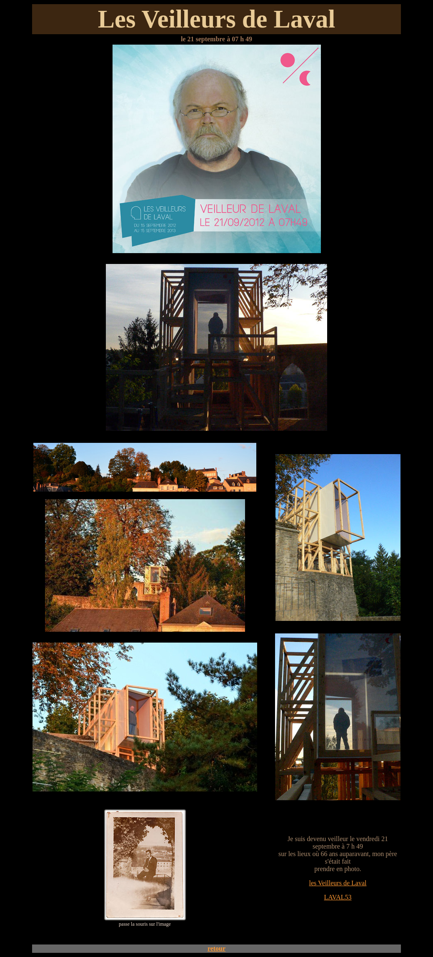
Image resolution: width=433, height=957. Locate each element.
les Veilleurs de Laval (338, 883)
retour (216, 948)
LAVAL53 (337, 897)
